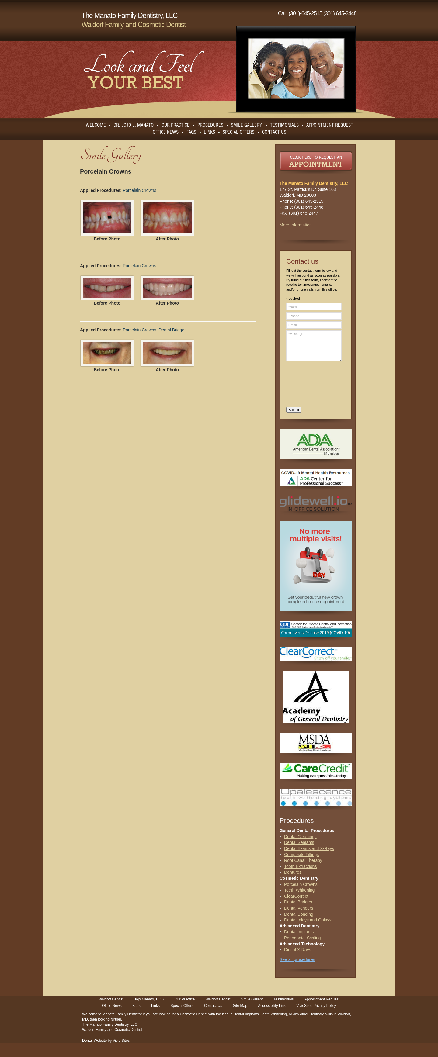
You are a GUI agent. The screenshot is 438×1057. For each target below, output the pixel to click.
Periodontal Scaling (302, 937)
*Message (314, 345)
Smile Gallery (252, 999)
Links (155, 1005)
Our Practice (185, 999)
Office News (111, 1005)
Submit (294, 410)
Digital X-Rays (297, 949)
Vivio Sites (121, 1040)
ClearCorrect (296, 896)
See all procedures (297, 959)
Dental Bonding (298, 914)
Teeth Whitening (299, 890)
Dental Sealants (299, 842)
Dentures (292, 872)
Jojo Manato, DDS (149, 999)
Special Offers (181, 1005)
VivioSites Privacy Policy (316, 1005)
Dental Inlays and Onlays (308, 919)
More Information (296, 225)
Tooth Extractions (300, 866)
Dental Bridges (172, 329)
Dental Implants (299, 931)
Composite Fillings (301, 854)
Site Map (240, 1005)
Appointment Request (321, 999)
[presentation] (311, 385)
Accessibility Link (272, 1005)
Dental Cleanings (300, 836)
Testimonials (283, 999)
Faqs (136, 1005)
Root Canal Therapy (303, 860)
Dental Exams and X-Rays (309, 848)
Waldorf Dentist (111, 999)
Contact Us (213, 1005)
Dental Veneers (298, 908)
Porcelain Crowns (139, 190)
